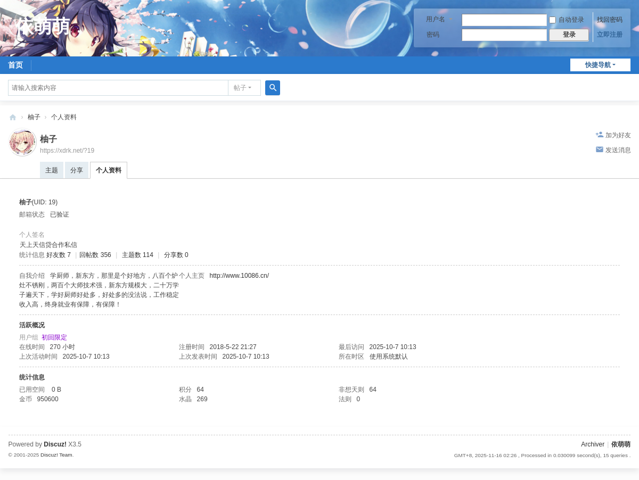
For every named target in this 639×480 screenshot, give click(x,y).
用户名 (435, 19)
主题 (51, 170)
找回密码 (609, 19)
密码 (433, 34)
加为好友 (618, 135)
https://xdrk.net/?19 (67, 150)
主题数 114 (137, 255)
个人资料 (108, 170)
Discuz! (55, 444)
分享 (76, 170)
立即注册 (609, 34)
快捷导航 (598, 65)
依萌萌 (13, 117)
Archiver (592, 444)
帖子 (240, 88)
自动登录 (566, 19)
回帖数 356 (95, 255)
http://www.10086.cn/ (239, 275)
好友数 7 (58, 255)
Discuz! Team (56, 455)
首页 (15, 65)
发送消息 (618, 150)
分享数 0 (176, 255)
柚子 (34, 117)
